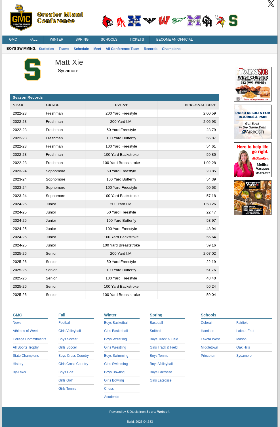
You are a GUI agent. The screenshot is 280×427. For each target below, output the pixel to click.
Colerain (207, 323)
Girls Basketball (116, 331)
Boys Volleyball (161, 364)
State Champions (26, 356)
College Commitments (29, 339)
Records (150, 49)
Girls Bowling (114, 380)
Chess (109, 389)
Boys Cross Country (73, 356)
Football (64, 323)
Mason (241, 339)
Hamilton (207, 331)
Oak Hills (243, 347)
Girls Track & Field (164, 347)
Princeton (208, 356)
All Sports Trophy (26, 347)
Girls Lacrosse (161, 380)
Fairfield (242, 323)
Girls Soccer (67, 347)
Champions (171, 49)
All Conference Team (122, 49)
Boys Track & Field (164, 339)
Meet (97, 49)
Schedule (81, 49)
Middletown (209, 347)
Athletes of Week (26, 331)
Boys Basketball (116, 323)
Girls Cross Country (73, 364)
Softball (155, 331)
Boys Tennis (159, 356)
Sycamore (244, 356)
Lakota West (210, 339)
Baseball (156, 323)
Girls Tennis (67, 389)
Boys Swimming (116, 356)
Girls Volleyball (69, 331)
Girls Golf (65, 380)
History (18, 364)
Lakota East (245, 331)
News (17, 323)
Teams (64, 49)
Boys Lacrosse (161, 372)
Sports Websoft (157, 411)
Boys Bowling (114, 372)
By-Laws (19, 372)
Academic (111, 397)
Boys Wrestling (115, 339)
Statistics (46, 49)
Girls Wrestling (115, 347)
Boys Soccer (67, 339)
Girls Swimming (116, 364)
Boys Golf (65, 372)
